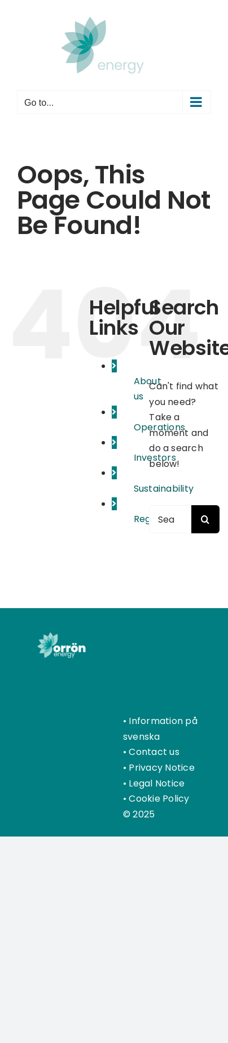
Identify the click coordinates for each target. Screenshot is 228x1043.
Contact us (154, 751)
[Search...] (170, 519)
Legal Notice (157, 783)
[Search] (205, 519)
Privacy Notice (161, 767)
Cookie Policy (159, 798)
